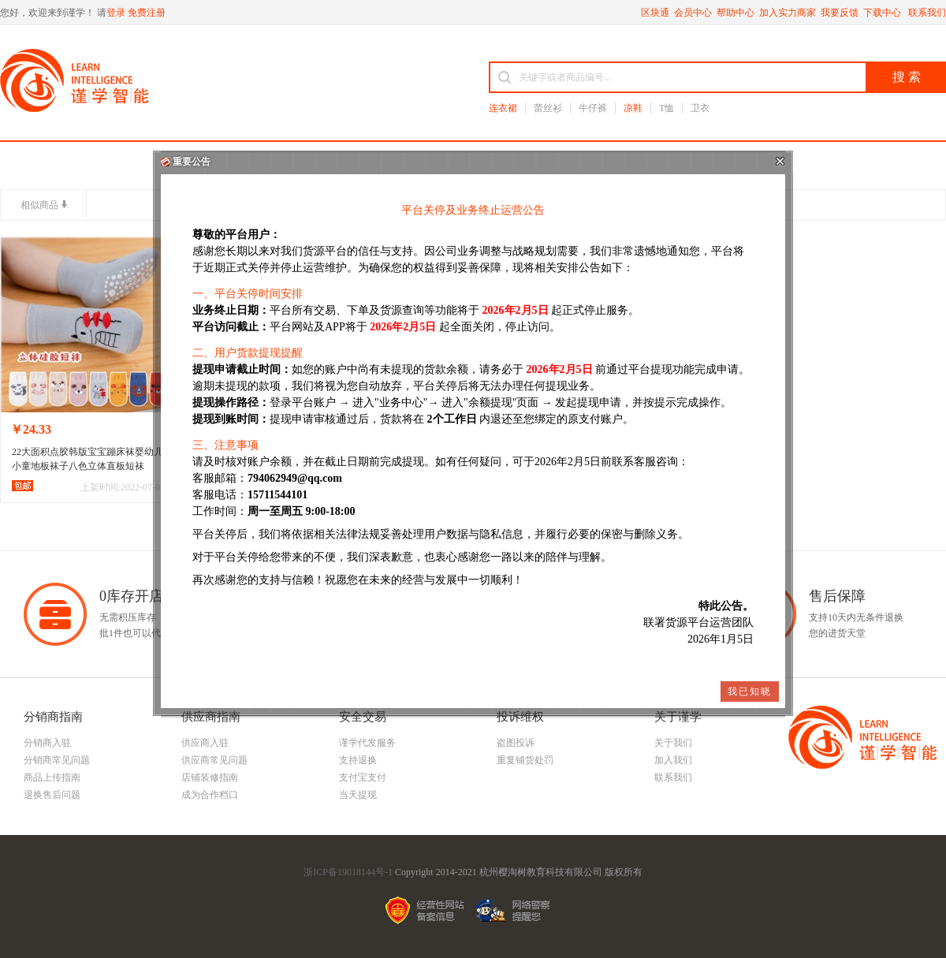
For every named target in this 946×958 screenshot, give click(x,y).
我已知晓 (750, 691)
